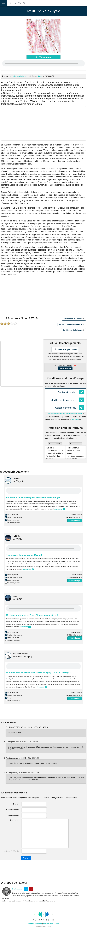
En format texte (75, 444)
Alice (39, 76)
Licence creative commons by (71, 324)
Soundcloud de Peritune (74, 319)
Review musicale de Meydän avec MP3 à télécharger (33, 497)
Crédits (57, 923)
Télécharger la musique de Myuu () (24, 555)
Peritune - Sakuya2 (19, 76)
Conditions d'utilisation (35, 923)
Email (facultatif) (12, 810)
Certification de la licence (73, 330)
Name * (16, 804)
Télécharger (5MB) (65, 349)
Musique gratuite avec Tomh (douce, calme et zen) (32, 615)
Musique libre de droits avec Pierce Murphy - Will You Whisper (38, 673)
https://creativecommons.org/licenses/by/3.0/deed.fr (65, 413)
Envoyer (26, 858)
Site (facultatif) (13, 815)
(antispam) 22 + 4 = (11, 851)
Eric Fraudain (17, 889)
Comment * (14, 820)
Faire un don (65, 368)
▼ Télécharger (43, 57)
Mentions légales (48, 923)
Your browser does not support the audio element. (43, 63)
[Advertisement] (43, 123)
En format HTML (55, 444)
